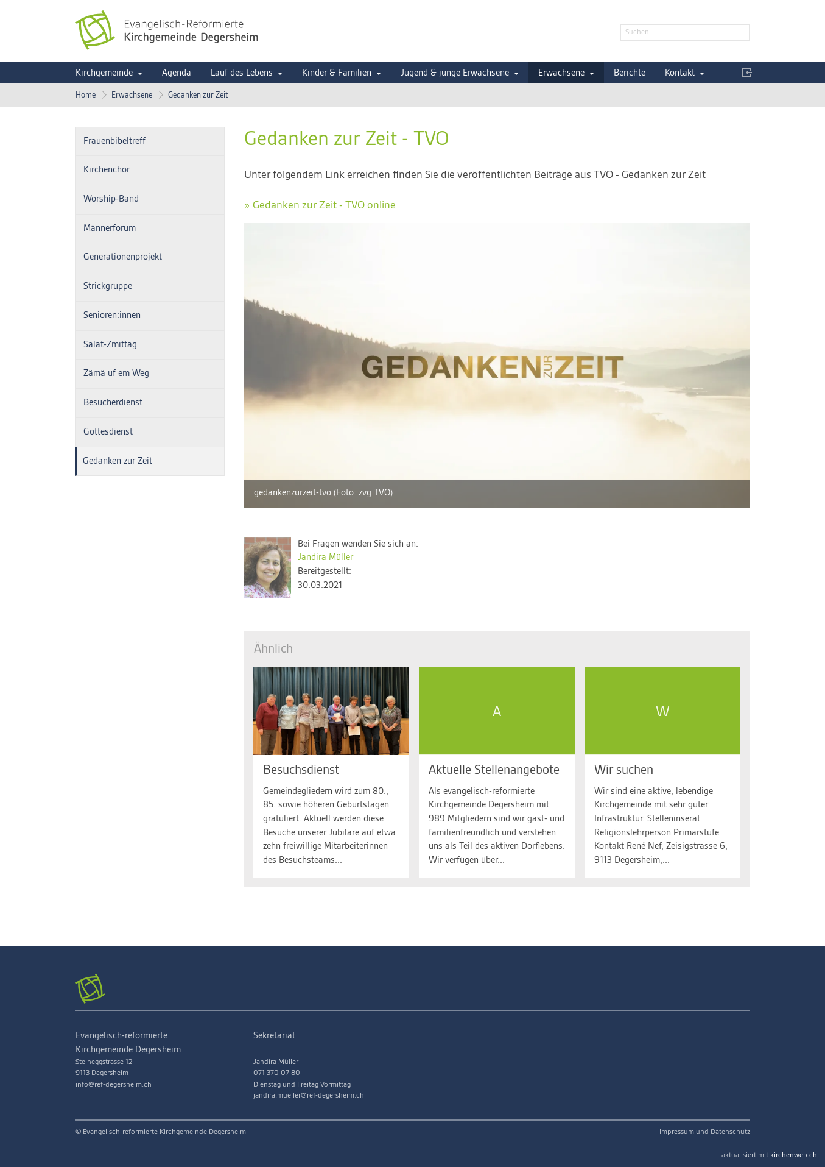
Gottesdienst (108, 432)
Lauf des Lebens (242, 73)
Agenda (176, 73)
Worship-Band (111, 199)
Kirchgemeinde (104, 73)
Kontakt (680, 73)
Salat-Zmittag (110, 345)
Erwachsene (561, 73)
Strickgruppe (107, 286)
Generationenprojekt (122, 257)
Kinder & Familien (336, 73)
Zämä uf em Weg (116, 373)
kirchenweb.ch (793, 1155)
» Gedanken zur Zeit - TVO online (320, 205)
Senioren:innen (112, 316)
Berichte (629, 73)
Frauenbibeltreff (114, 141)
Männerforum (109, 228)
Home (85, 95)
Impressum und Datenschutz (704, 1132)
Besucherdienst (112, 403)
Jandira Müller (325, 557)
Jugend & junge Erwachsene (455, 73)
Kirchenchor (106, 170)
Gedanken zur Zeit (198, 95)
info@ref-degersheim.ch (113, 1084)
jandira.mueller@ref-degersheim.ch (308, 1095)
